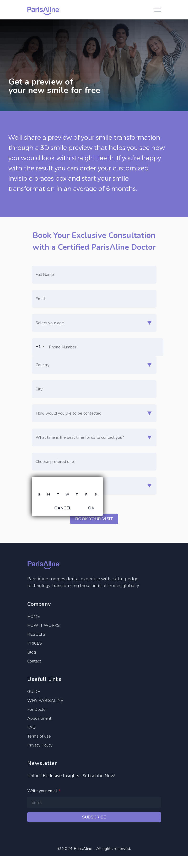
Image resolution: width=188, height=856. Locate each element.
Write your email (43, 791)
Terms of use (39, 736)
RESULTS (36, 634)
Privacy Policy (39, 745)
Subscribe (94, 817)
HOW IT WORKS (43, 625)
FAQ (31, 727)
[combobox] (39, 346)
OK (91, 508)
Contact (34, 661)
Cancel (62, 508)
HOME (33, 616)
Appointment (39, 718)
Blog (31, 652)
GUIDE (33, 692)
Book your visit (94, 519)
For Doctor (37, 709)
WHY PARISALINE (45, 700)
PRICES (34, 643)
